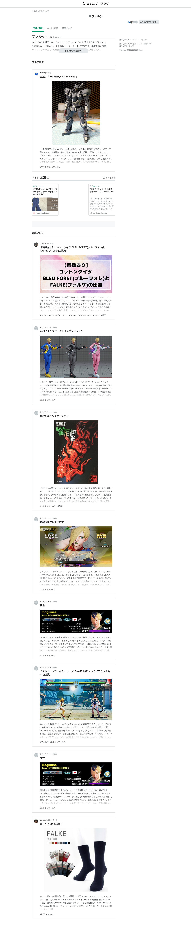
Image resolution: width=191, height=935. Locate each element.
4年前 (55, 327)
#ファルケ (56, 167)
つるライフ (44, 243)
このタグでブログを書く (149, 22)
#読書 (59, 506)
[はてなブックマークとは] (48, 177)
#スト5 (43, 400)
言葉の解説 (38, 28)
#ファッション (85, 315)
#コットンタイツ (47, 315)
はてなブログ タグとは (127, 44)
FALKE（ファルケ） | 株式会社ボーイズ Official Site (101, 190)
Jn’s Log (43, 73)
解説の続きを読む (73, 51)
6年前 (55, 820)
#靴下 (103, 315)
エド (57, 46)
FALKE (48, 46)
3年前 (51, 243)
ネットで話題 (52, 28)
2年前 (49, 73)
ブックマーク (38, 186)
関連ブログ (67, 28)
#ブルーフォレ (62, 315)
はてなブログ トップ (40, 11)
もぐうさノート (45, 327)
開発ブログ (148, 44)
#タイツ (96, 315)
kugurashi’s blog (45, 820)
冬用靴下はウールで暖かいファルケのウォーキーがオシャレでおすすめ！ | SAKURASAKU (45, 192)
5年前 (55, 518)
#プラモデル (45, 167)
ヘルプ (139, 44)
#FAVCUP (44, 742)
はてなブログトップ (126, 46)
